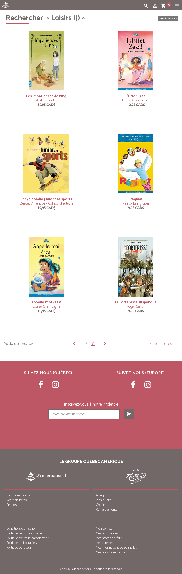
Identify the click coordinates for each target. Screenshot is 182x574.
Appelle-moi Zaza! (46, 302)
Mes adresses (104, 543)
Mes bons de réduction (111, 552)
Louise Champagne (136, 100)
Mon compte (104, 528)
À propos (102, 495)
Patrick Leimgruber (136, 203)
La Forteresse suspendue (136, 302)
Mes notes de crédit (109, 538)
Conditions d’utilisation (21, 528)
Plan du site (103, 500)
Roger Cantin (136, 307)
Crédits (100, 505)
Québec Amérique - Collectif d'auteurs (46, 203)
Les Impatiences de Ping (46, 96)
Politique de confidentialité (24, 533)
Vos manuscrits (16, 500)
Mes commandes (107, 533)
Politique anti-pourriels (21, 543)
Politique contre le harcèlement (27, 538)
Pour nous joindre (18, 495)
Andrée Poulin (46, 100)
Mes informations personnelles (116, 547)
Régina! (136, 199)
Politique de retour (18, 547)
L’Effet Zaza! (135, 96)
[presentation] (91, 431)
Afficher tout (162, 344)
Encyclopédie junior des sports (46, 199)
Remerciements (106, 509)
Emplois (11, 505)
